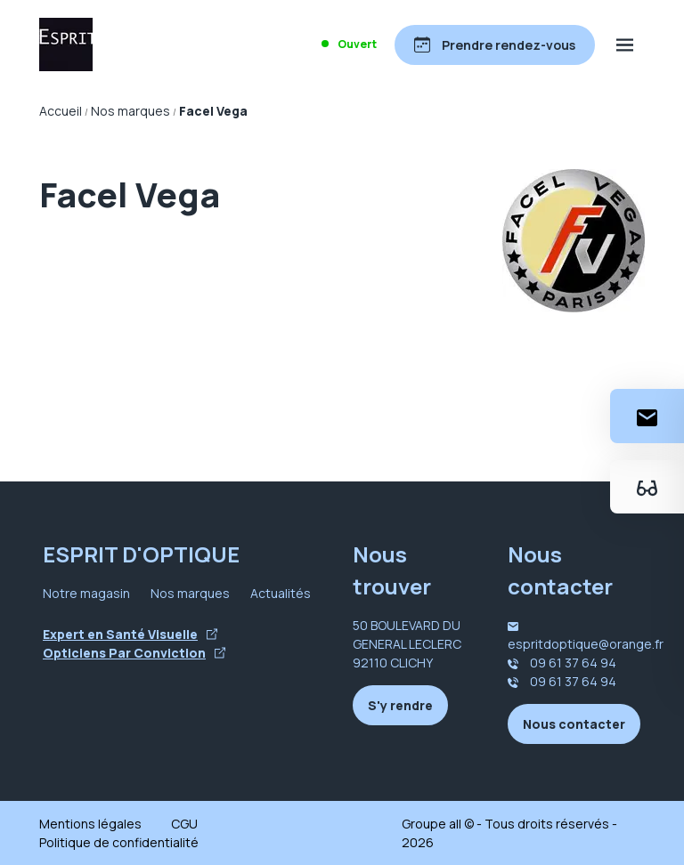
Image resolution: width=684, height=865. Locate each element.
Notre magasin (86, 593)
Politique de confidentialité (119, 842)
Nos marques (190, 593)
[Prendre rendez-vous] (495, 45)
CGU (184, 823)
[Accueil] (66, 44)
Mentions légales (90, 823)
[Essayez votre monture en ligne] (647, 486)
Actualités (280, 593)
